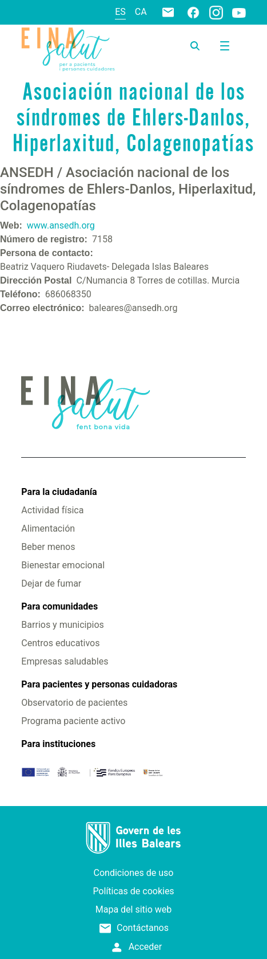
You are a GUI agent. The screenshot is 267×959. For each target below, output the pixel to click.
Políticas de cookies (133, 891)
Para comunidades (59, 606)
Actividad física (52, 510)
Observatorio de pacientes (74, 702)
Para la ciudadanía (59, 491)
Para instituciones (58, 743)
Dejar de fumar (51, 583)
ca (141, 11)
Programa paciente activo (73, 721)
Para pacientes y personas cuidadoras (99, 684)
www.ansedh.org (61, 225)
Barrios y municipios (62, 624)
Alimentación (48, 528)
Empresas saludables (64, 661)
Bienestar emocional (63, 565)
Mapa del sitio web (133, 909)
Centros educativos (60, 643)
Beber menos (48, 546)
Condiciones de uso (134, 872)
